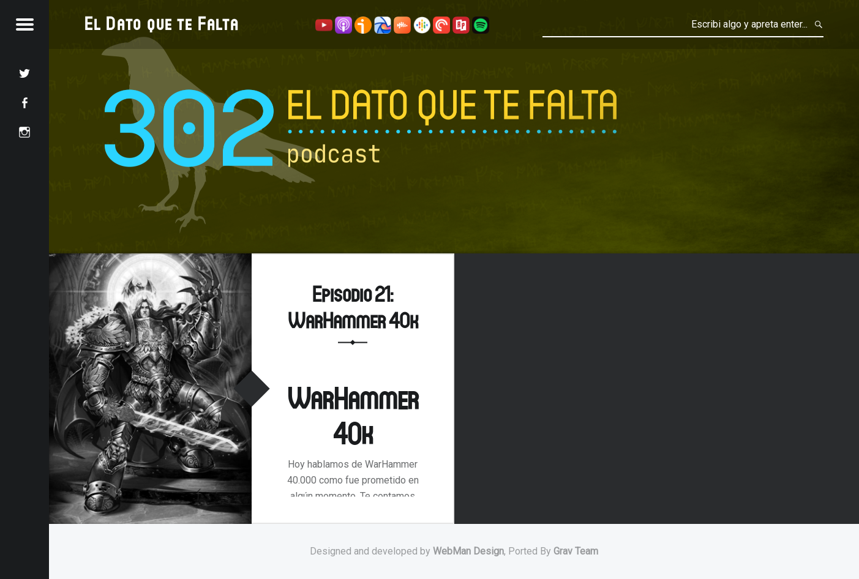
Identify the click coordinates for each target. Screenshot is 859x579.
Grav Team (575, 551)
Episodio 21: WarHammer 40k (353, 306)
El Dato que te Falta (161, 23)
